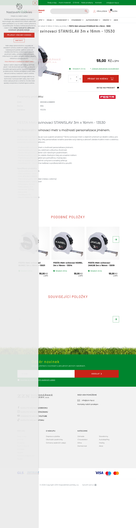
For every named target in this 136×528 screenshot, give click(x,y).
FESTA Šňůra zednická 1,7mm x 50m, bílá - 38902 (102, 341)
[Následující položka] (115, 242)
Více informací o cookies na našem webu (19, 62)
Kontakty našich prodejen (87, 433)
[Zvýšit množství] (76, 77)
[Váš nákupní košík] (113, 11)
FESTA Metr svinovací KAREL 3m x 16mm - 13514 (67, 263)
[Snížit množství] (76, 81)
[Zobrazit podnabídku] (43, 20)
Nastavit (19, 41)
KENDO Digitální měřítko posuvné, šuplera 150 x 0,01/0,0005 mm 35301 (66, 343)
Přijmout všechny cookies (19, 35)
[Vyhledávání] (86, 11)
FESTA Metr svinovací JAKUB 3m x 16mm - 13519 (102, 263)
